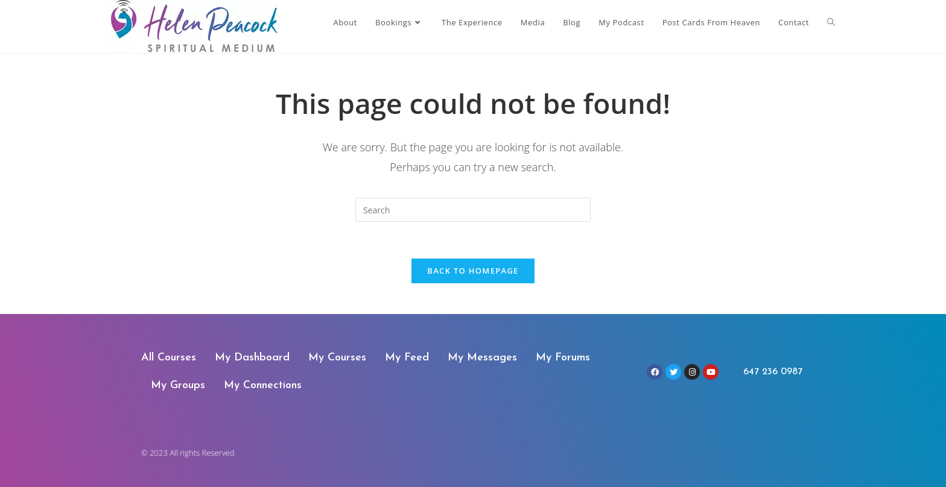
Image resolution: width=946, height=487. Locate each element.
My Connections (263, 385)
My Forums (563, 357)
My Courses (337, 357)
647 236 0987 (772, 372)
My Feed (407, 357)
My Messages (482, 357)
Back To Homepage (472, 270)
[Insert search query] (473, 210)
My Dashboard (252, 357)
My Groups (178, 385)
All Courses (168, 357)
